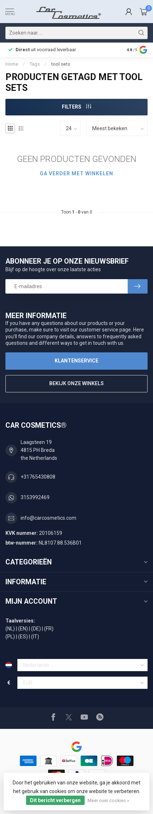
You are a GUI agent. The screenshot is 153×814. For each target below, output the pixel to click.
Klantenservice (76, 361)
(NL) (10, 629)
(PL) (10, 636)
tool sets (60, 64)
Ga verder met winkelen (76, 173)
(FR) (49, 629)
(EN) (23, 629)
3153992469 (35, 497)
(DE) (36, 629)
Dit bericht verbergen (55, 800)
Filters (76, 107)
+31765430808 (38, 477)
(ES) (23, 636)
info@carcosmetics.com (48, 518)
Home (11, 64)
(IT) (35, 636)
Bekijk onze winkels (76, 383)
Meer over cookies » (108, 800)
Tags (34, 64)
